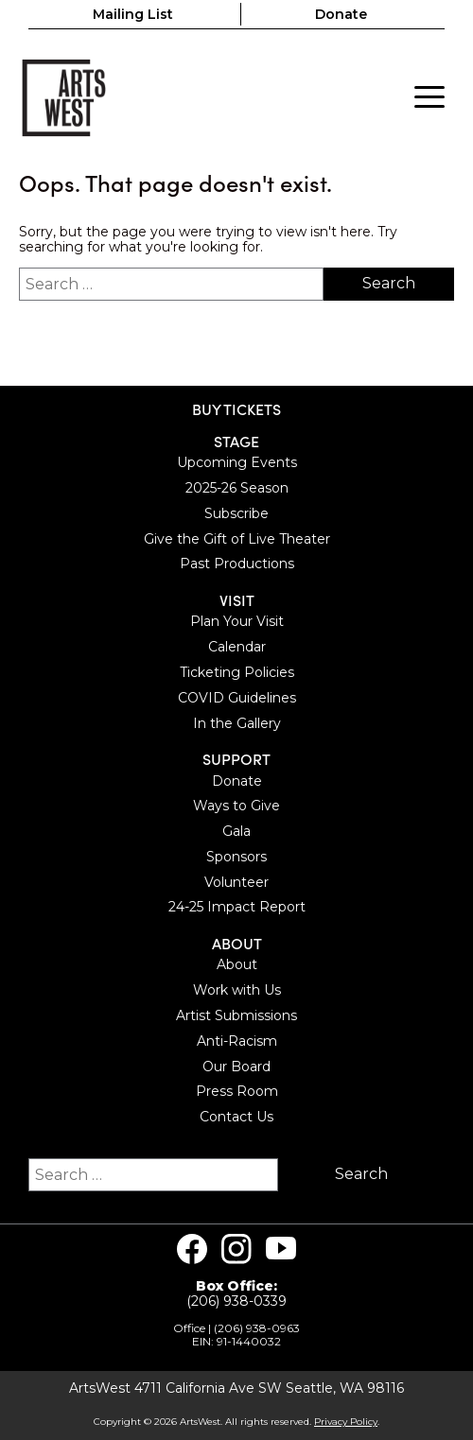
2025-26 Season (237, 487)
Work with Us (237, 989)
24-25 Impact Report (237, 906)
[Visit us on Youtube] (281, 1249)
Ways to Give (236, 805)
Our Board (236, 1066)
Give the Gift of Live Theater (237, 538)
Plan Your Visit (237, 621)
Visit (236, 600)
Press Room (237, 1091)
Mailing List (133, 14)
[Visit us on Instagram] (236, 1249)
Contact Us (236, 1116)
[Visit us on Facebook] (192, 1249)
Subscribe (236, 513)
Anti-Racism (237, 1041)
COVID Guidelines (237, 697)
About (237, 943)
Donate (341, 14)
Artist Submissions (236, 1015)
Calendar (237, 646)
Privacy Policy (345, 1421)
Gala (236, 831)
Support (236, 759)
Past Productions (237, 563)
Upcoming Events (237, 462)
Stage (236, 441)
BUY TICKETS (236, 409)
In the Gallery (237, 723)
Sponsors (236, 856)
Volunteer (236, 882)
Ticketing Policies (237, 672)
